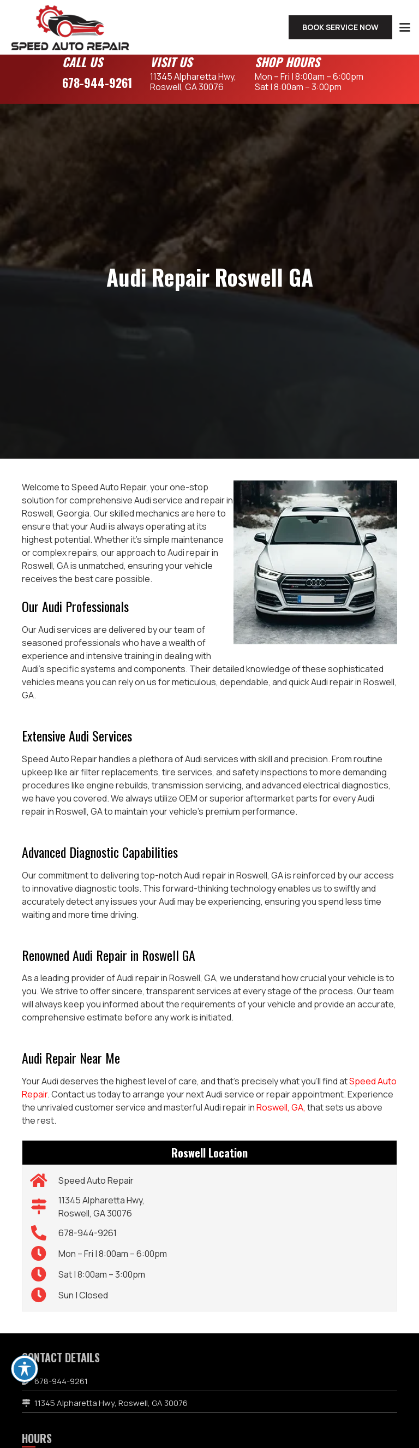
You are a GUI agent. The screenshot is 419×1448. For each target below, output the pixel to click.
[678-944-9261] (44, 1233)
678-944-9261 (97, 82)
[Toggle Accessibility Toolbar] (24, 1369)
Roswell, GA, (281, 1107)
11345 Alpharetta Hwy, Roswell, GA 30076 (111, 1403)
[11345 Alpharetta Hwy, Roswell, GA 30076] (44, 1206)
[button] (404, 27)
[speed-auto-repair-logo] (70, 27)
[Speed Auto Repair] (44, 1180)
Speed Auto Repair (96, 1180)
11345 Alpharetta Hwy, (193, 81)
